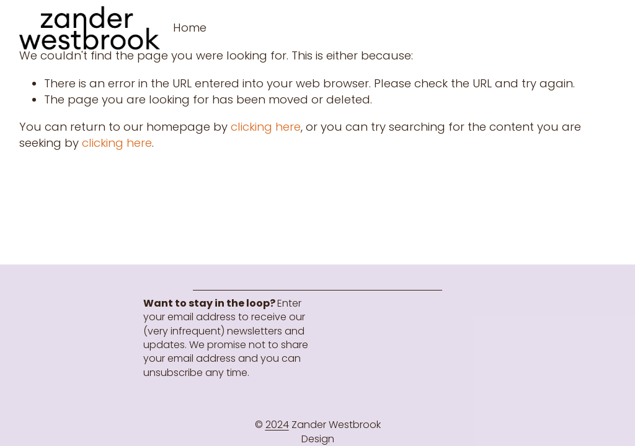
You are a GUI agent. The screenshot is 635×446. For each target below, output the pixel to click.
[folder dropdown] (189, 28)
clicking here (266, 126)
